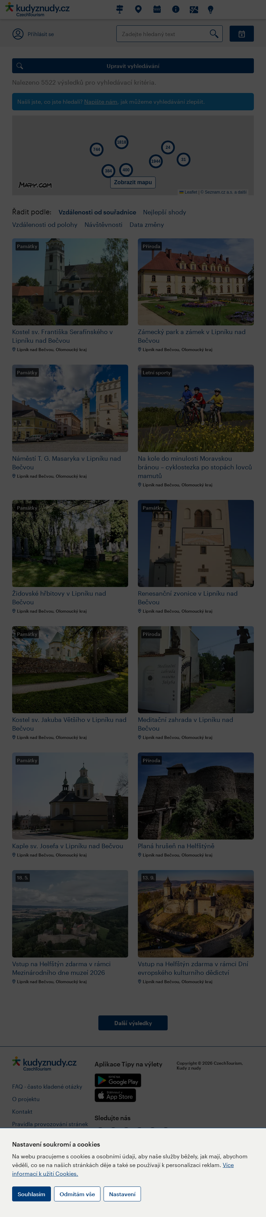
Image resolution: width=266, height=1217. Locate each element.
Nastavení (122, 1194)
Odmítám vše (77, 1194)
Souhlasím (31, 1194)
